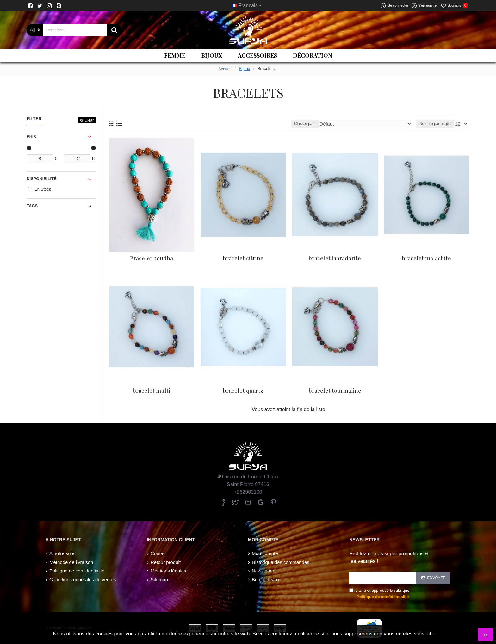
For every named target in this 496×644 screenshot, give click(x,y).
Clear (89, 120)
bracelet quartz (243, 390)
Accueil (225, 68)
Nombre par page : (437, 124)
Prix (31, 136)
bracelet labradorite (335, 258)
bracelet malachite (426, 258)
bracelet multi (151, 390)
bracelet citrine (243, 258)
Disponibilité (42, 178)
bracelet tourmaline (335, 390)
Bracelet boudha (151, 258)
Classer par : (326, 124)
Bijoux (244, 68)
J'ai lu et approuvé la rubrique (379, 594)
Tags (32, 205)
